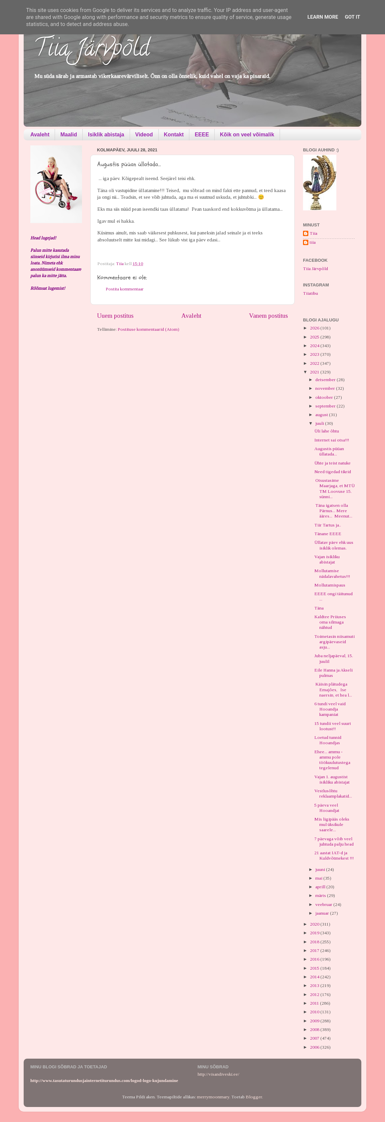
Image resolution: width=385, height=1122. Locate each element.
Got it (352, 17)
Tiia (313, 233)
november (325, 388)
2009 (315, 1020)
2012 (315, 994)
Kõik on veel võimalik (247, 134)
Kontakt (174, 134)
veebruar (324, 904)
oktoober (324, 397)
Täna (319, 608)
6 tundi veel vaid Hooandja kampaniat (330, 709)
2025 (315, 336)
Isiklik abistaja (106, 134)
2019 (315, 932)
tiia (313, 242)
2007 (315, 1038)
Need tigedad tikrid (332, 471)
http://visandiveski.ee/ (218, 1074)
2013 (315, 985)
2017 (315, 950)
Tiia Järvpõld (91, 50)
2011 (315, 1003)
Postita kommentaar (125, 288)
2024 (315, 345)
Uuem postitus (115, 315)
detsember (326, 379)
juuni (320, 869)
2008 (315, 1029)
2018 (315, 941)
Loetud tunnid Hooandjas (327, 740)
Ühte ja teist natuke (332, 462)
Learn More (322, 17)
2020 (315, 924)
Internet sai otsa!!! (331, 439)
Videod (144, 134)
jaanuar (322, 913)
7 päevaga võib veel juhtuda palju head (334, 841)
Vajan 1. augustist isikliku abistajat (332, 779)
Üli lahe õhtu (326, 430)
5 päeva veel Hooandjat (326, 808)
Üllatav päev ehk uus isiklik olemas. (333, 545)
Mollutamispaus (329, 585)
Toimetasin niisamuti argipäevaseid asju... (334, 642)
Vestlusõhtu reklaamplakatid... (333, 793)
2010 (315, 1011)
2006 (315, 1047)
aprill (320, 886)
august (322, 414)
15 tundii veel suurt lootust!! (332, 726)
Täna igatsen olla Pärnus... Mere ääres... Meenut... (333, 510)
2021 (315, 371)
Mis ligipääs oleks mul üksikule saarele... (331, 824)
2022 (315, 363)
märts (321, 895)
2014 (315, 976)
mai (319, 878)
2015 (315, 968)
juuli (320, 423)
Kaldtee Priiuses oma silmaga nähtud (330, 622)
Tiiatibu (310, 293)
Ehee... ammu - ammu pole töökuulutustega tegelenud (332, 760)
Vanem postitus (268, 315)
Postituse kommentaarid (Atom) (148, 329)
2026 (315, 327)
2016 (315, 959)
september (326, 405)
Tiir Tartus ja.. (327, 524)
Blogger (254, 1096)
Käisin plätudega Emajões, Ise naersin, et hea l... (333, 689)
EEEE (202, 134)
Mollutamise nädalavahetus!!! (332, 573)
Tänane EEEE (327, 533)
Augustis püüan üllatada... (329, 451)
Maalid (68, 134)
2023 (315, 354)
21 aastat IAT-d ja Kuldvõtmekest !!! (334, 855)
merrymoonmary (213, 1096)
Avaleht (39, 134)
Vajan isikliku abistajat (327, 559)
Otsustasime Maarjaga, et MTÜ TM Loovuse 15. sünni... (334, 488)
